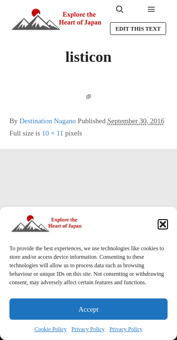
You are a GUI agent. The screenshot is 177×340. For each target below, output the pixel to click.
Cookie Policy (50, 329)
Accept (88, 309)
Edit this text (137, 29)
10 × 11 (52, 133)
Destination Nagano (47, 121)
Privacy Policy (87, 329)
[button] (163, 224)
